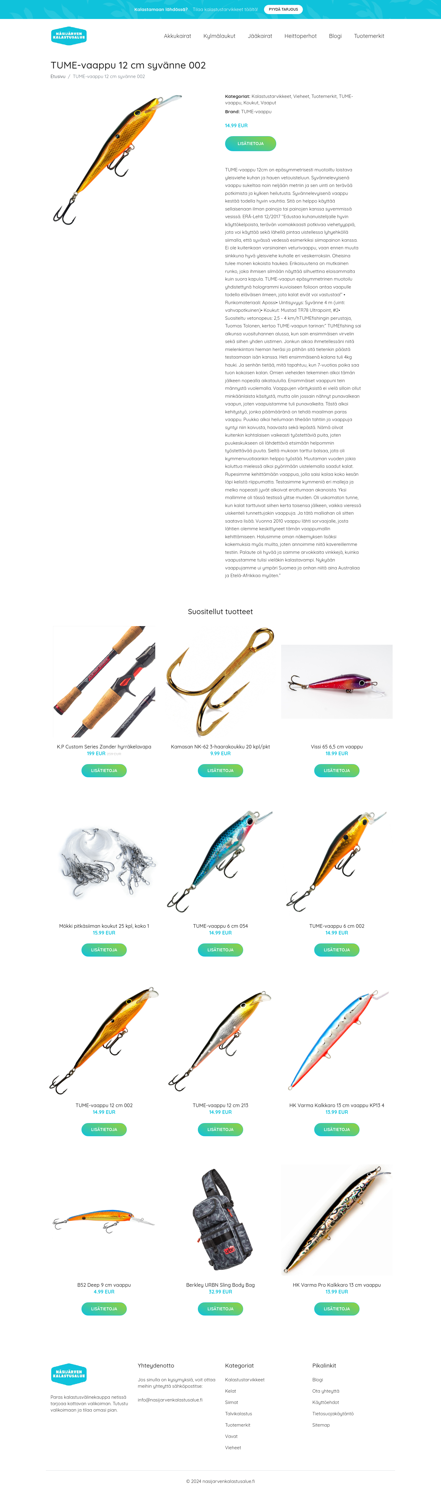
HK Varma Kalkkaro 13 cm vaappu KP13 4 (336, 1111)
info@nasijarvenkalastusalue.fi (170, 1405)
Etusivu (58, 81)
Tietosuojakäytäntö (333, 1419)
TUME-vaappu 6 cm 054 (220, 931)
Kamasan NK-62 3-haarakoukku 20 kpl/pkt (220, 752)
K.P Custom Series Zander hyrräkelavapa (104, 752)
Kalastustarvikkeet (271, 101)
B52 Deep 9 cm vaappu (104, 1290)
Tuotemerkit (369, 38)
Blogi (335, 38)
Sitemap (321, 1430)
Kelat (230, 1396)
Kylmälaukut (219, 38)
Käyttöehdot (325, 1407)
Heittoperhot (301, 38)
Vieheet (301, 101)
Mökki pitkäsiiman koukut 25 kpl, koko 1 (104, 931)
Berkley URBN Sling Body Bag (220, 1290)
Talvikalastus (238, 1419)
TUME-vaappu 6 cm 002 (336, 931)
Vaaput (268, 108)
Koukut (250, 108)
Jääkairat (260, 38)
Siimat (231, 1407)
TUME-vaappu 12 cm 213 (220, 1111)
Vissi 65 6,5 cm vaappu (337, 752)
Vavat (231, 1441)
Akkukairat (177, 38)
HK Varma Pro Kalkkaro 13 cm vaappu (337, 1290)
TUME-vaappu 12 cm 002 (104, 1111)
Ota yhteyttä (325, 1396)
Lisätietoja (251, 148)
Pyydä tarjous (283, 9)
